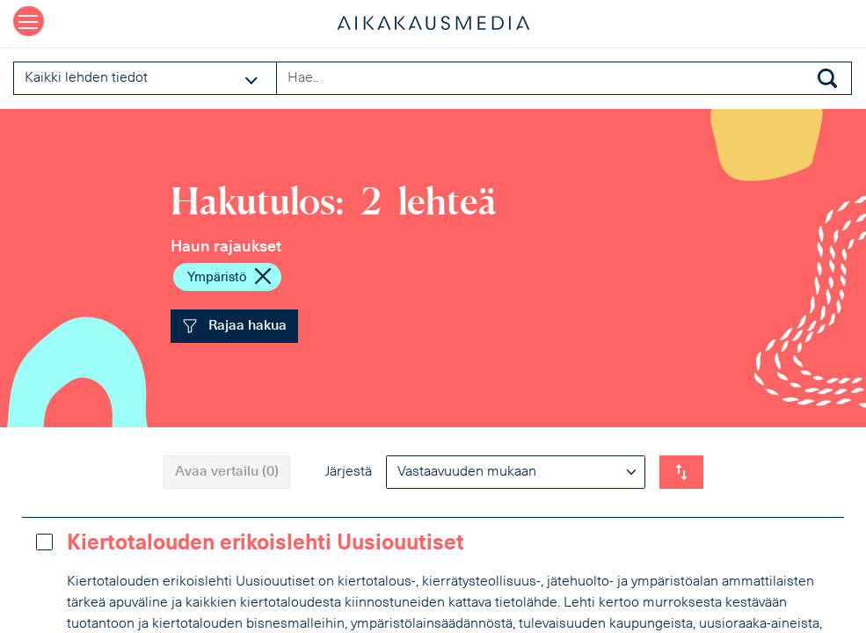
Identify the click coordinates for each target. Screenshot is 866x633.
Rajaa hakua (234, 326)
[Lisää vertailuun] (44, 542)
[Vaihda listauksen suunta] (681, 472)
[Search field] (564, 78)
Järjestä (348, 472)
